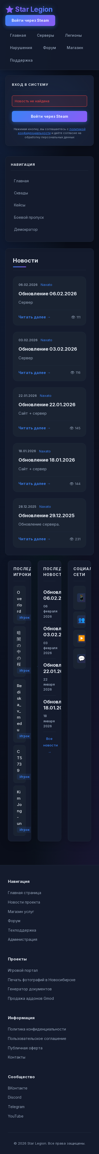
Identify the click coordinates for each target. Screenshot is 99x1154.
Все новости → (50, 745)
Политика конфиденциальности (37, 1029)
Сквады (21, 193)
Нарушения (21, 47)
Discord (14, 1097)
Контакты (16, 1057)
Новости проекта (24, 902)
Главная (18, 35)
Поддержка (21, 60)
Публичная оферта (25, 1048)
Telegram (16, 1106)
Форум (49, 47)
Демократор (26, 229)
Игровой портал (23, 970)
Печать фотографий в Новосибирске (42, 979)
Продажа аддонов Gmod (31, 998)
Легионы (73, 35)
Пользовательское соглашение (37, 1038)
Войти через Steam (30, 20)
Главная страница (24, 892)
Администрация (22, 939)
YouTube (15, 1116)
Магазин (75, 47)
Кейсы (19, 205)
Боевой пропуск (29, 217)
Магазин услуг (21, 911)
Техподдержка (22, 930)
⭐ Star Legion (29, 9)
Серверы (45, 35)
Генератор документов (30, 989)
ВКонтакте (17, 1088)
